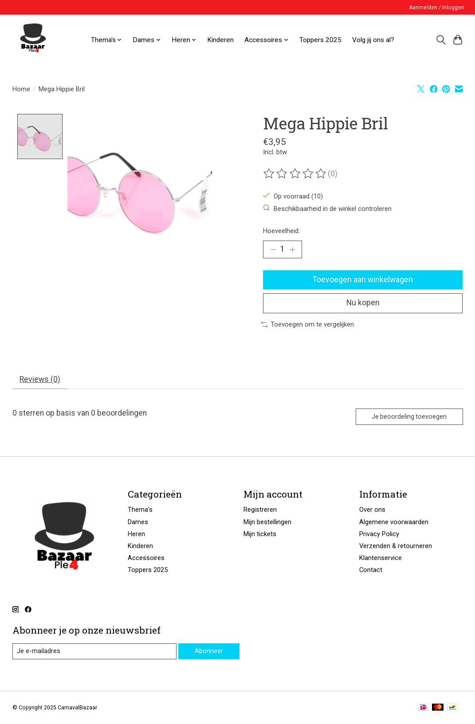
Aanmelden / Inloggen (436, 7)
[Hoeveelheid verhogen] (292, 249)
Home (21, 89)
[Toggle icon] (440, 40)
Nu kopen (362, 303)
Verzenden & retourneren (395, 546)
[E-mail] (94, 651)
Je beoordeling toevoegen (409, 416)
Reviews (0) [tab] (40, 379)
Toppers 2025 (320, 40)
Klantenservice (380, 558)
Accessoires (146, 558)
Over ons (372, 510)
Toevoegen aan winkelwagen (363, 279)
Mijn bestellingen (267, 522)
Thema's (140, 510)
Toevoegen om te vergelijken (307, 324)
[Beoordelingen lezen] (295, 173)
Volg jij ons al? (373, 40)
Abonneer (209, 651)
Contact (370, 570)
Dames (138, 522)
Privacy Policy (379, 534)
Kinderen (220, 40)
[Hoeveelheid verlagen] (273, 249)
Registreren (260, 510)
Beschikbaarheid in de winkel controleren (327, 208)
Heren (136, 534)
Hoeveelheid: (281, 231)
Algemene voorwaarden (393, 522)
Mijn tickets (259, 534)
